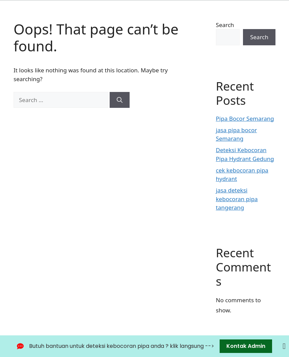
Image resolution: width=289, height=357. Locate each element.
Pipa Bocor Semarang (245, 118)
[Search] (120, 100)
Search (225, 25)
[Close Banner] (284, 346)
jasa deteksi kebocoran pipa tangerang (237, 198)
